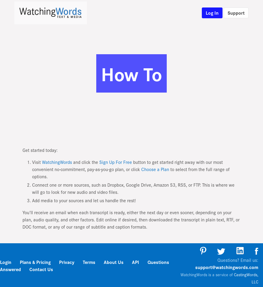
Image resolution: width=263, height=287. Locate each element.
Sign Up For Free (115, 162)
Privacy (66, 262)
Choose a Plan (155, 169)
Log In (212, 12)
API (135, 262)
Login (5, 262)
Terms (89, 262)
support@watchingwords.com (226, 267)
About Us (114, 262)
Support (236, 12)
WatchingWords (57, 162)
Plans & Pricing (36, 262)
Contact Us (41, 269)
